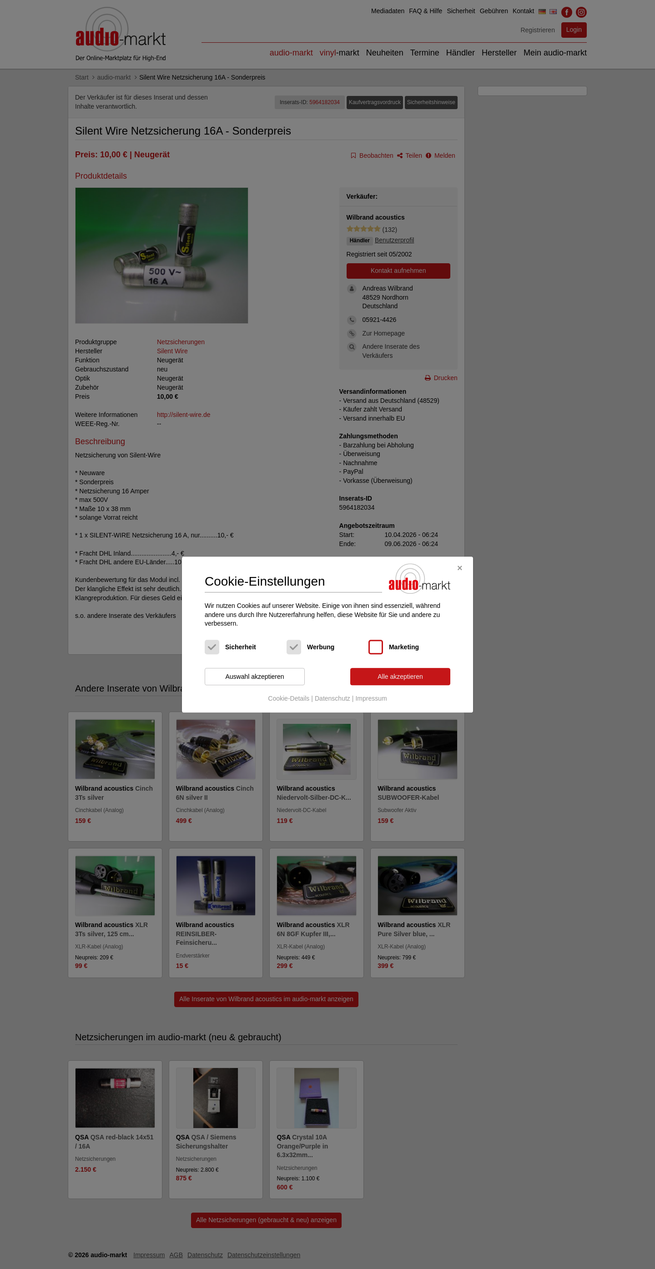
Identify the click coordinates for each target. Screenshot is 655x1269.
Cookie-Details (288, 698)
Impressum (371, 698)
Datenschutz (332, 698)
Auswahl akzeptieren (254, 676)
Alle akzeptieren (400, 676)
